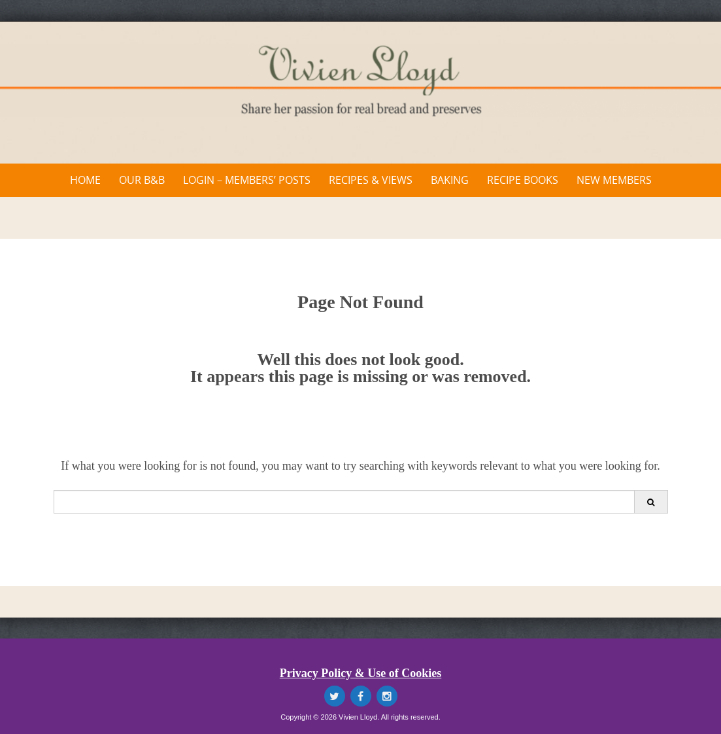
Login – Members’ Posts (246, 180)
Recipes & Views (370, 180)
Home (85, 180)
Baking (450, 180)
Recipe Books (522, 180)
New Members (614, 180)
